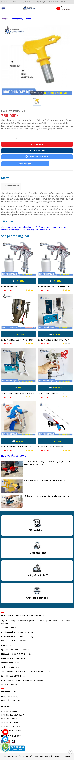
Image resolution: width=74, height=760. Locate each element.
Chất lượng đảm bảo (37, 597)
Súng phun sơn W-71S (11, 286)
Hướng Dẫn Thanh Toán (10, 700)
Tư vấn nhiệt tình (37, 552)
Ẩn (18, 185)
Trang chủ (5, 19)
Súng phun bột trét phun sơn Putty (16, 446)
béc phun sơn (45, 230)
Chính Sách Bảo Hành (9, 722)
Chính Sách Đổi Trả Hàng (10, 726)
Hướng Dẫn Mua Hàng (9, 696)
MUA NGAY (37, 144)
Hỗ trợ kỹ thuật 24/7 (37, 575)
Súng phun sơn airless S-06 (51, 393)
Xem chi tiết (8, 290)
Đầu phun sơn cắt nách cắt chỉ (53, 446)
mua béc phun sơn (27, 227)
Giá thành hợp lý (37, 530)
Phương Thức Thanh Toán (11, 730)
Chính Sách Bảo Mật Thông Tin (13, 715)
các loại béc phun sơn (58, 227)
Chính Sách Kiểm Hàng (9, 719)
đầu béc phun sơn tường (10, 227)
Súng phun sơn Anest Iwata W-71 (54, 340)
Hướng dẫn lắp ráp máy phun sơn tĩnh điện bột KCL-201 (47, 480)
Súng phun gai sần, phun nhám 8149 (18, 340)
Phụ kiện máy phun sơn (21, 19)
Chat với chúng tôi (37, 156)
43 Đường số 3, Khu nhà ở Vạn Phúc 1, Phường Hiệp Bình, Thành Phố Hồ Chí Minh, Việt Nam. (34, 2)
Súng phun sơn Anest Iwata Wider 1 (18, 393)
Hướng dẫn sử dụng (13, 455)
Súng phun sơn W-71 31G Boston (54, 286)
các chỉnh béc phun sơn (10, 230)
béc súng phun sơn (42, 227)
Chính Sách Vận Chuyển (10, 711)
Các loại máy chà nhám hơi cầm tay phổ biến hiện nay (46, 496)
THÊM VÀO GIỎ (37, 150)
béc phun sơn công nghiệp (30, 230)
